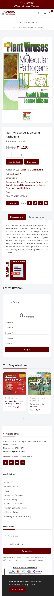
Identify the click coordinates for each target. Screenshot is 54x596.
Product (31, 22)
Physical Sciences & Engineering (31, 182)
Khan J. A (17, 173)
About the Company (14, 495)
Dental (9, 185)
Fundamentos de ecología (37, 405)
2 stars (9, 338)
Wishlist (19, 6)
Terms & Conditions (14, 503)
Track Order (27, 2)
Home (22, 22)
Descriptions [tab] (16, 217)
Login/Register (33, 6)
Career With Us (11, 486)
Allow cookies (17, 589)
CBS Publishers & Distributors (29, 169)
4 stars (9, 327)
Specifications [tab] (36, 217)
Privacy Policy (11, 499)
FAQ (7, 491)
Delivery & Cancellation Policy (18, 516)
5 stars (9, 322)
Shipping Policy (11, 512)
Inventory (9, 482)
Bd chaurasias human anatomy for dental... (14, 402)
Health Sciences (11, 398)
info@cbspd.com (17, 451)
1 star (8, 343)
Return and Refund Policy (16, 508)
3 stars (9, 333)
